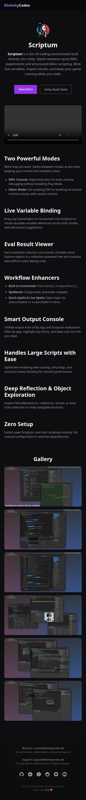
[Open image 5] (43, 658)
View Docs (25, 89)
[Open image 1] (43, 487)
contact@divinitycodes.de (49, 748)
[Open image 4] (43, 615)
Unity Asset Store (55, 89)
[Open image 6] (43, 701)
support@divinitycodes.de (48, 759)
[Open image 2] (43, 529)
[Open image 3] (43, 572)
